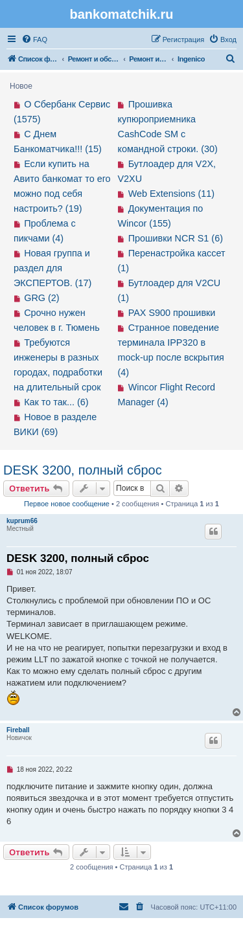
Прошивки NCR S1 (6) (175, 238)
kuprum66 (22, 520)
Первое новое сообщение (67, 504)
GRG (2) (41, 298)
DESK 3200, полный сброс (82, 470)
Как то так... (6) (56, 402)
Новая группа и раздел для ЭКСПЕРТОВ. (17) (52, 268)
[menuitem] (34, 39)
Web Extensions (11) (171, 193)
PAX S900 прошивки (172, 313)
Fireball (18, 730)
